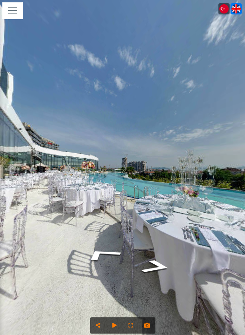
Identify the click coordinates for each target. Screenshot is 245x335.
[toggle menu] (12, 10)
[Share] (98, 325)
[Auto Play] (114, 325)
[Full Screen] (131, 325)
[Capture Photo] (147, 325)
